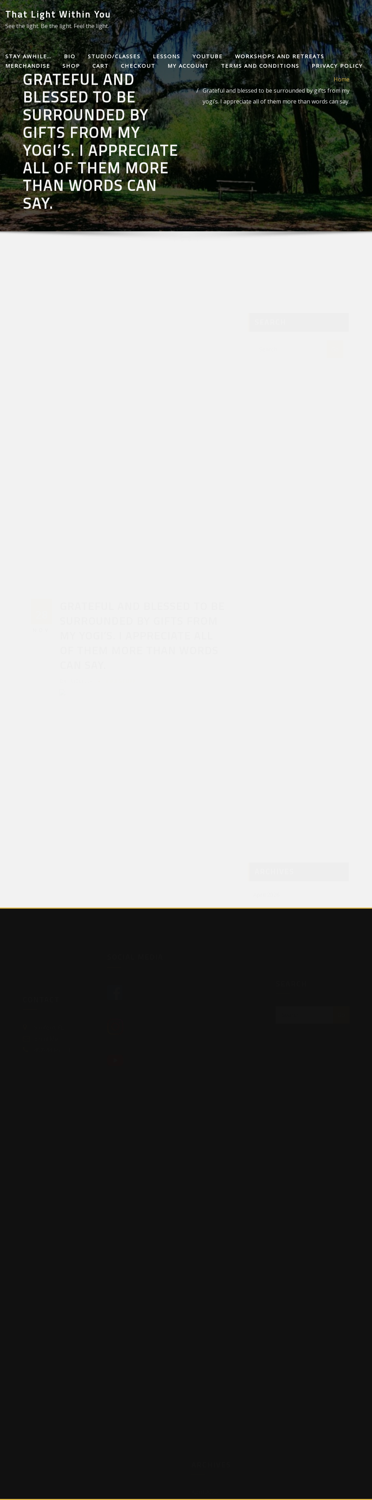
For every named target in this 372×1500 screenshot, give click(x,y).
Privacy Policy (337, 65)
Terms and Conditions (260, 65)
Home (342, 105)
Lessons (166, 56)
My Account (188, 65)
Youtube (207, 56)
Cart (100, 65)
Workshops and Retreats (279, 56)
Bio (70, 56)
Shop (71, 65)
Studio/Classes (114, 56)
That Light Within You (58, 14)
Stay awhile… (28, 56)
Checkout (138, 65)
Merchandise (27, 65)
